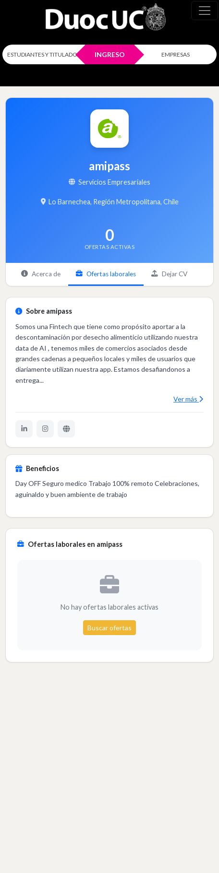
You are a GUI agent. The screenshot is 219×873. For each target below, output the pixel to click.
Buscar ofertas (109, 628)
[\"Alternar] (204, 10)
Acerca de (41, 274)
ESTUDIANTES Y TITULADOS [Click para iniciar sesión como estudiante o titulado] (43, 54)
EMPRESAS (175, 54)
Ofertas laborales (106, 274)
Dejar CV (169, 274)
